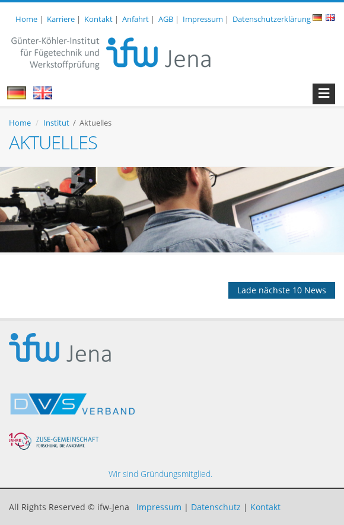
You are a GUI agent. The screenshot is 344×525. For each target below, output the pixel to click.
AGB (165, 19)
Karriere (61, 19)
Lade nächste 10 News (281, 290)
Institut (56, 122)
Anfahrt (135, 19)
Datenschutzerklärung (271, 19)
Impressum (203, 19)
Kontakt (98, 19)
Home (26, 19)
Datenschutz (216, 507)
